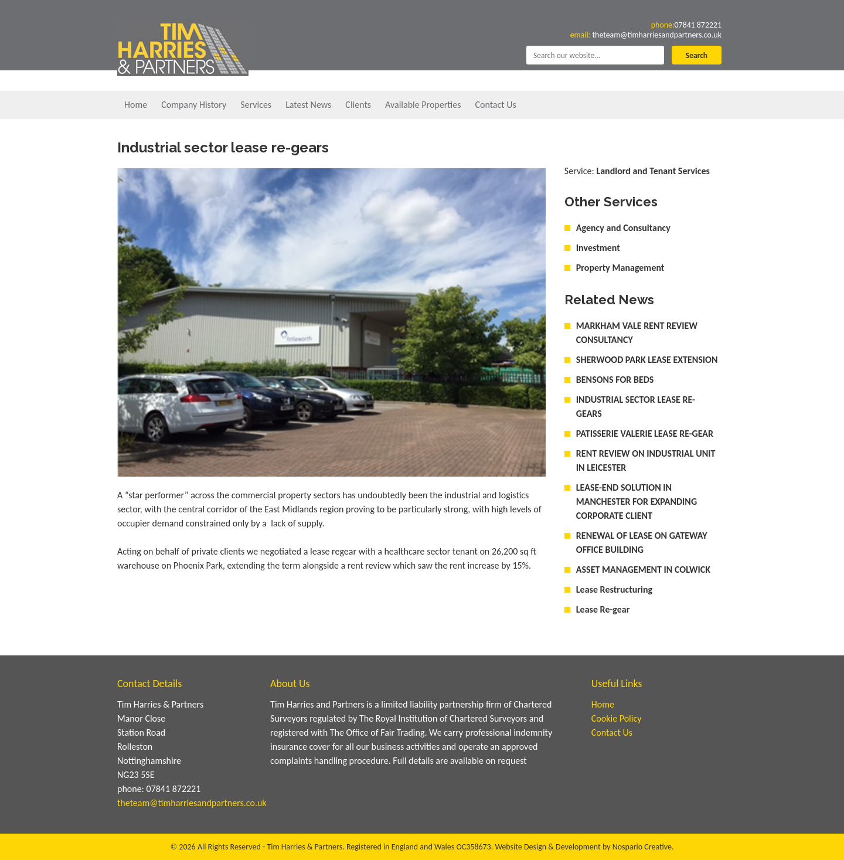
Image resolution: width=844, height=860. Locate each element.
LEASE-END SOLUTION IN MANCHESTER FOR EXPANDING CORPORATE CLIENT (636, 501)
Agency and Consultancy (623, 227)
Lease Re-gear (603, 609)
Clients (358, 104)
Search (696, 60)
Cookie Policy (616, 718)
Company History (193, 104)
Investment (598, 247)
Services (255, 104)
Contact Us (495, 104)
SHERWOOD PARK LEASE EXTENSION (647, 359)
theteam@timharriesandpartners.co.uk (647, 37)
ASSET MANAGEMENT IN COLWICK (643, 569)
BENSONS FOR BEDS (615, 379)
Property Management (620, 267)
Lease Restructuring (614, 589)
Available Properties (423, 104)
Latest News (308, 104)
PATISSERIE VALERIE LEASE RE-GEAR (644, 433)
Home (135, 104)
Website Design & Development (547, 847)
